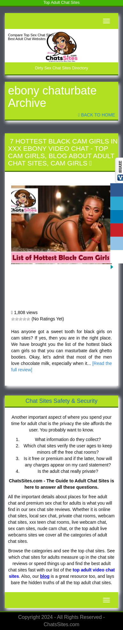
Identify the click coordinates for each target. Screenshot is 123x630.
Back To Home (96, 114)
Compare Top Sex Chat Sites (31, 35)
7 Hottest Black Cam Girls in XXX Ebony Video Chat (63, 144)
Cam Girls (68, 163)
